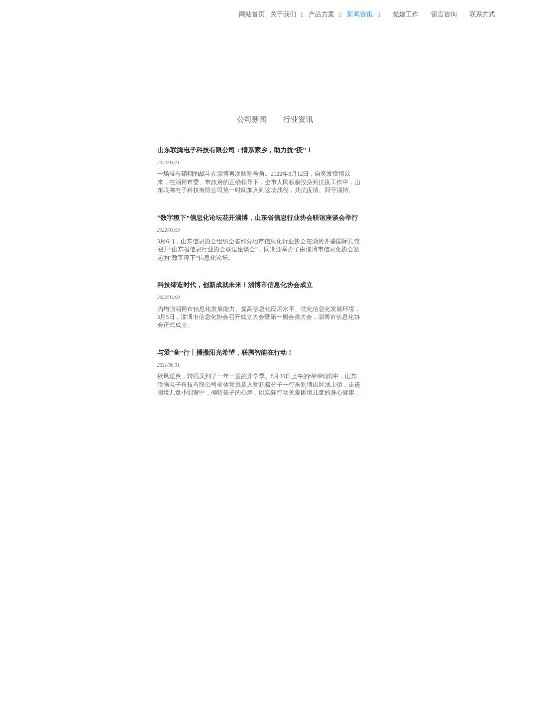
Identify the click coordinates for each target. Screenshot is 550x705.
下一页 (241, 490)
